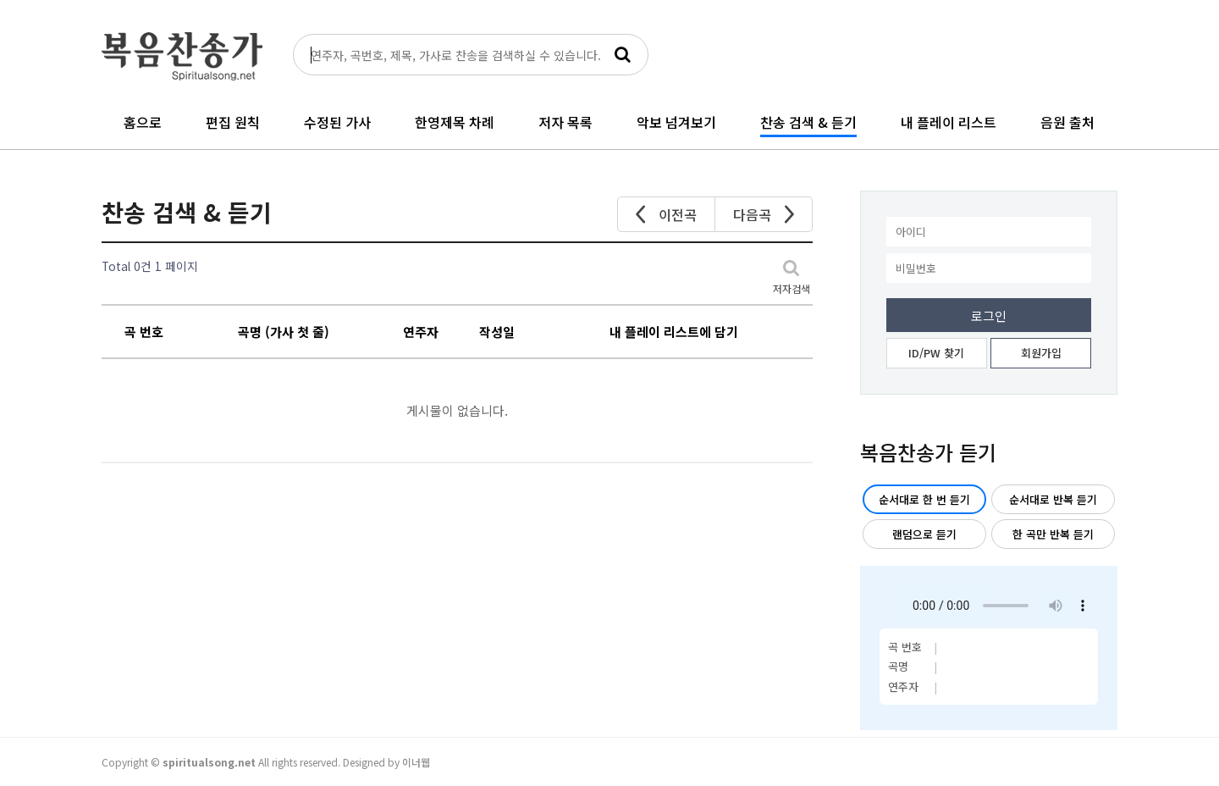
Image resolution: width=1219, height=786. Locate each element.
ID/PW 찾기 (936, 353)
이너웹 (416, 762)
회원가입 (1041, 353)
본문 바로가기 (0, 0)
